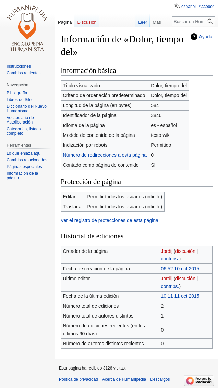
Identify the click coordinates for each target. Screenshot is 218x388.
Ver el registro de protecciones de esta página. (110, 220)
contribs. (170, 258)
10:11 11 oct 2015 (180, 296)
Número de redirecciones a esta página (105, 155)
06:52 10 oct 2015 (180, 268)
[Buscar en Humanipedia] (193, 21)
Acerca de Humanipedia (124, 379)
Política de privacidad (78, 379)
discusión (185, 251)
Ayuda (206, 36)
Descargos (160, 379)
